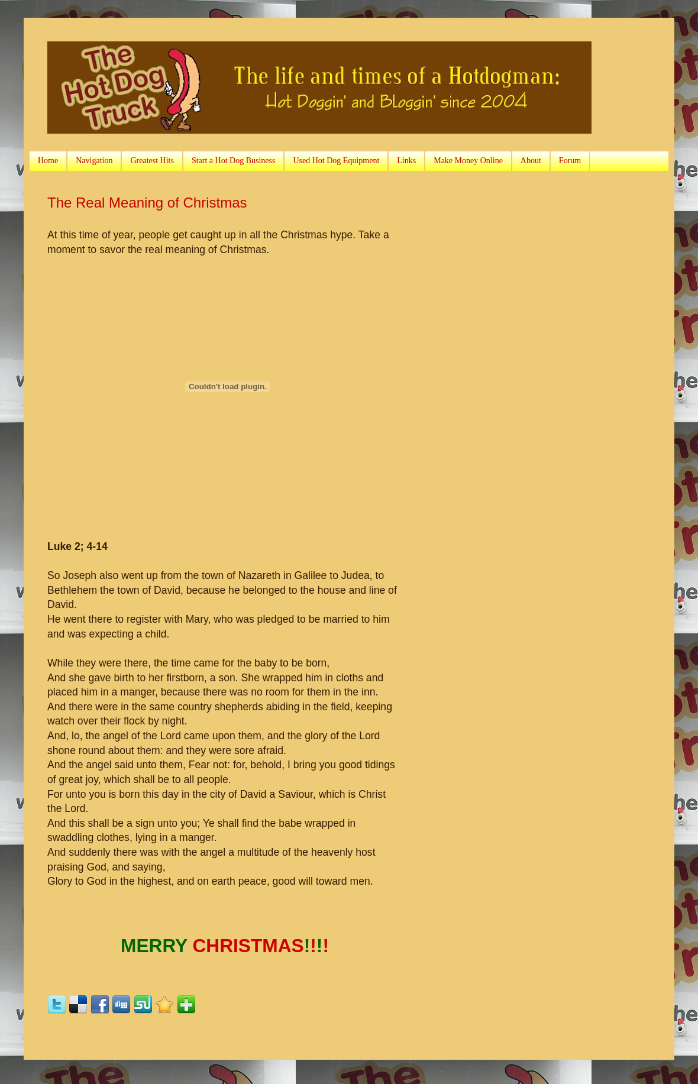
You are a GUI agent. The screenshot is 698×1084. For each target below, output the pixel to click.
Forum (570, 160)
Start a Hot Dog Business (234, 160)
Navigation (94, 160)
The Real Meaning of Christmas (147, 203)
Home (48, 160)
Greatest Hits (151, 160)
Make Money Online (468, 160)
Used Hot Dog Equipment (336, 160)
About (531, 160)
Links (406, 160)
